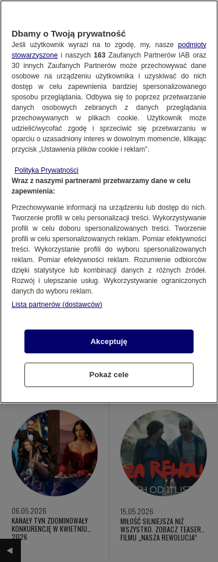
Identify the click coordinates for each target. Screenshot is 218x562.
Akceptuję (109, 341)
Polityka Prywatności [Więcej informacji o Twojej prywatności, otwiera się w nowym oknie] (46, 170)
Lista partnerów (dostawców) (57, 304)
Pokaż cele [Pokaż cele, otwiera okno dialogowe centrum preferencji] (109, 374)
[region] (109, 201)
